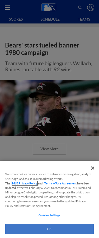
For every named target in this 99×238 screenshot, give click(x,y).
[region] (49, 199)
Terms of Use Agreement (60, 183)
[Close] (92, 168)
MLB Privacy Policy (24, 183)
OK (49, 229)
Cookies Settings (49, 215)
